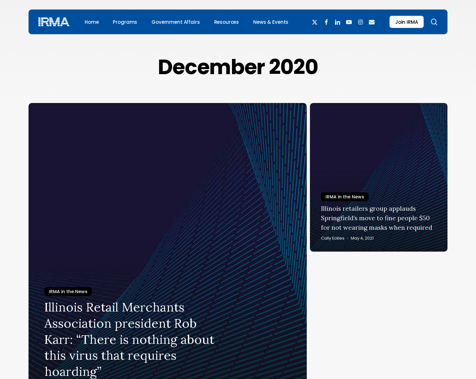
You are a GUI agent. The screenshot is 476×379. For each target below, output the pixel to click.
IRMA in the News (68, 291)
